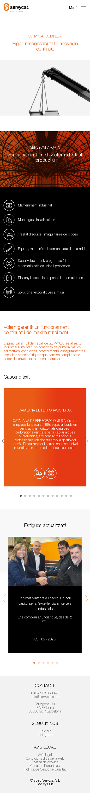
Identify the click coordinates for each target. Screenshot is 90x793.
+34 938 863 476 (46, 693)
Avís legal (45, 755)
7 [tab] (48, 496)
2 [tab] (25, 496)
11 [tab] (66, 496)
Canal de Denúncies (45, 766)
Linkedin (45, 731)
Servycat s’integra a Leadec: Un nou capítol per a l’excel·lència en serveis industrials (45, 603)
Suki (50, 784)
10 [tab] (61, 496)
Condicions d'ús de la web (45, 758)
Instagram (45, 735)
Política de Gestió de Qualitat (45, 769)
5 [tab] (38, 496)
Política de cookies (45, 762)
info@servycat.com (45, 697)
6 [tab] (43, 496)
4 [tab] (34, 496)
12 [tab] (70, 496)
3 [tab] (29, 496)
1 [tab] (20, 496)
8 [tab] (52, 496)
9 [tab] (57, 496)
